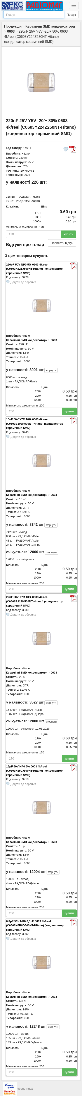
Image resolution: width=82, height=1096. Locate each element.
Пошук (71, 14)
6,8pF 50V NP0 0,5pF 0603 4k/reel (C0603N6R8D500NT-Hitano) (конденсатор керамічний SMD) (35, 925)
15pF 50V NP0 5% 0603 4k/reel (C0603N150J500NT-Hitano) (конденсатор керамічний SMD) (34, 771)
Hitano (25, 153)
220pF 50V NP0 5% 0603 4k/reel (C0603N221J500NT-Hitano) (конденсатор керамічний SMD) (34, 269)
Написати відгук (62, 243)
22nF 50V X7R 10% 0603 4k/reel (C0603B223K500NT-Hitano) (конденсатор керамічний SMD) (34, 601)
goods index (25, 1089)
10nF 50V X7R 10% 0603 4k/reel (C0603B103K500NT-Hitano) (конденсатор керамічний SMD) (34, 423)
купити (68, 234)
